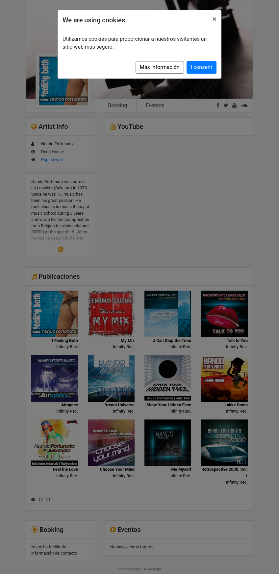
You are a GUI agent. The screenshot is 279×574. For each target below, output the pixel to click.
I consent (201, 67)
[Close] (214, 19)
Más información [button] (160, 67)
